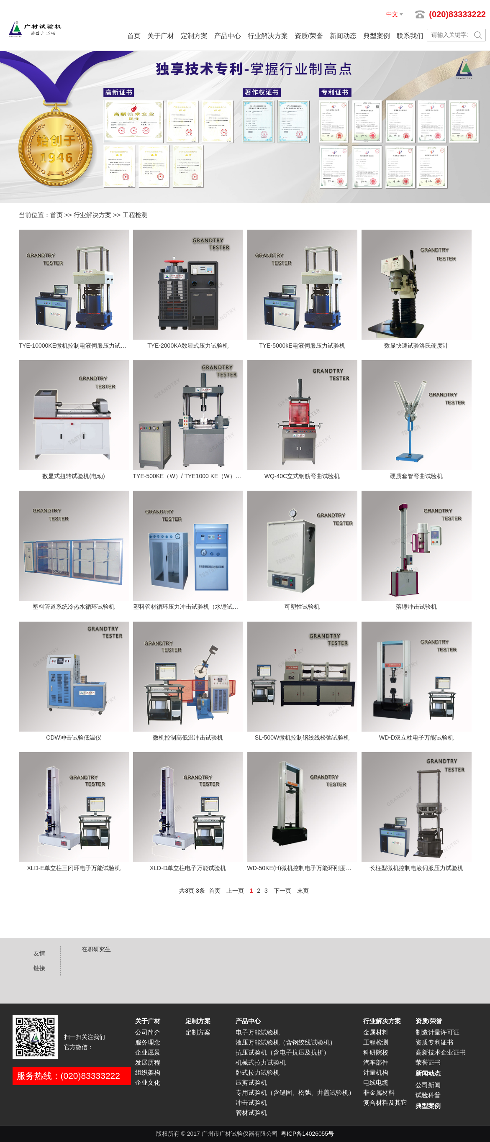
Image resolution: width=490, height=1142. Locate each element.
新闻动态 (343, 35)
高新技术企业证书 (441, 1052)
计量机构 (375, 1072)
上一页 (235, 890)
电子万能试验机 (258, 1032)
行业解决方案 (268, 35)
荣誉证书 (428, 1062)
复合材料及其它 (385, 1102)
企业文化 (147, 1082)
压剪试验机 (251, 1082)
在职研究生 (96, 949)
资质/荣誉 (309, 35)
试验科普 (428, 1095)
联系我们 (410, 35)
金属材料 (375, 1032)
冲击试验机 (251, 1102)
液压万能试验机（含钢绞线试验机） (286, 1042)
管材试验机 (251, 1112)
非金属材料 (379, 1092)
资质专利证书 (434, 1042)
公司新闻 (428, 1085)
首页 (134, 35)
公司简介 (147, 1032)
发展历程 (147, 1062)
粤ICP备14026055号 (307, 1133)
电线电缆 (375, 1082)
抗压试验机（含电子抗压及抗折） (283, 1052)
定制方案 (194, 35)
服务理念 (147, 1042)
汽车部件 (375, 1062)
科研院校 (375, 1052)
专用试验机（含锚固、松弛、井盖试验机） (295, 1092)
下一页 (282, 890)
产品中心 (227, 35)
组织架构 (147, 1072)
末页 (303, 890)
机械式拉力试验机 (261, 1062)
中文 (392, 14)
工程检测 (135, 214)
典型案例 (376, 35)
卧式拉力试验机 (258, 1072)
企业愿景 (147, 1052)
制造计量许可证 (437, 1032)
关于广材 (160, 35)
